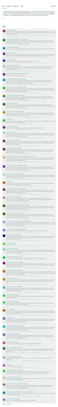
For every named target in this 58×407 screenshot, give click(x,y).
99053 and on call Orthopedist (13, 148)
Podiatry (39, 92)
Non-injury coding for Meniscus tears (15, 111)
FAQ (23, 11)
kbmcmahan (8, 292)
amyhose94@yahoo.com (10, 108)
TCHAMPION (8, 245)
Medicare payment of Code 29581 (14, 370)
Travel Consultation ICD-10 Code (14, 347)
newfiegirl (7, 344)
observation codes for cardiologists (14, 262)
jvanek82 (7, 153)
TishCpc (7, 123)
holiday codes (10, 317)
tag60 (7, 240)
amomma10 (8, 202)
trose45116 (8, 381)
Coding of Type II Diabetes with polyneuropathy (17, 383)
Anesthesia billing (11, 243)
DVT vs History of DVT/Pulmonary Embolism (16, 165)
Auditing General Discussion (40, 44)
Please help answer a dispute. (13, 196)
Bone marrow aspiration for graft (14, 377)
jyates (7, 76)
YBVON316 (8, 389)
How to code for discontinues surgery (15, 173)
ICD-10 (44, 70)
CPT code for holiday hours (13, 333)
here (10, 15)
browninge (7, 145)
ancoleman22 (8, 50)
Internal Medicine (47, 108)
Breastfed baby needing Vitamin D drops (16, 79)
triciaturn (7, 70)
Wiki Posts (9, 6)
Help (22, 6)
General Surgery (43, 100)
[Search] (53, 6)
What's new (15, 6)
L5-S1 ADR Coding (11, 52)
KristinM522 (8, 137)
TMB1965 (7, 92)
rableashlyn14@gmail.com (10, 35)
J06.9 (8, 364)
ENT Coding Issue (11, 30)
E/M (46, 267)
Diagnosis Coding (35, 50)
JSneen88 (7, 210)
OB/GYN (42, 179)
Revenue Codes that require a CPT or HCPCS (17, 39)
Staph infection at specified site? (14, 234)
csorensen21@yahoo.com (10, 267)
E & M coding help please (12, 301)
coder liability (10, 309)
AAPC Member (11, 12)
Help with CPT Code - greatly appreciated (16, 87)
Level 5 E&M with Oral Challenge (14, 286)
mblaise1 (7, 161)
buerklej (7, 323)
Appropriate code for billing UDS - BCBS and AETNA (18, 221)
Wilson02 (7, 62)
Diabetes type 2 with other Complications (16, 188)
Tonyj (7, 331)
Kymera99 (7, 44)
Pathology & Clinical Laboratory (42, 401)
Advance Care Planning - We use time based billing (18, 204)
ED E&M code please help (13, 294)
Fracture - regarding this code (13, 140)
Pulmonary (7, 401)
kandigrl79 (7, 275)
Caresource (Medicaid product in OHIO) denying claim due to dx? (21, 156)
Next (9, 404)
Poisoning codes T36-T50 (12, 65)
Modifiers (41, 123)
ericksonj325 (8, 100)
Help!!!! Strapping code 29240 (13, 356)
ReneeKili (7, 57)
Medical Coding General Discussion (12, 36)
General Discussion (43, 389)
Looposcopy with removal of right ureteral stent (17, 73)
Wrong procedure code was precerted (15, 95)
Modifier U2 (9, 119)
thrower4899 (8, 305)
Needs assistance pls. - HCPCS (14, 256)
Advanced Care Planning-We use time (15, 213)
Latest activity (4, 8)
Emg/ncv (9, 181)
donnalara (7, 367)
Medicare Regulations (41, 218)
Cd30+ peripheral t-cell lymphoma (14, 270)
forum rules (31, 11)
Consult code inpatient (12, 103)
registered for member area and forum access (39, 12)
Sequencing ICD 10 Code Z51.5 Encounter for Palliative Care (20, 392)
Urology (40, 76)
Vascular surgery (10, 59)
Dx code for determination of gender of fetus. (16, 229)
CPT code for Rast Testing (13, 398)
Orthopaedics (41, 137)
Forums (3, 6)
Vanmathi (7, 226)
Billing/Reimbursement (41, 210)
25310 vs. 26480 (10, 132)
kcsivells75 (8, 179)
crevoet (7, 232)
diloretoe (7, 374)
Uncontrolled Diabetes (12, 126)
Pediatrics (39, 339)
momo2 (7, 129)
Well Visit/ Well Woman (12, 248)
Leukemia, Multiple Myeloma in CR (14, 325)
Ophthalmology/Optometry (43, 259)
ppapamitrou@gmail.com (10, 360)
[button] (6, 6)
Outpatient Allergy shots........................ (15, 278)
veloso (7, 259)
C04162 (7, 396)
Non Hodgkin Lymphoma (12, 47)
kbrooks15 (7, 84)
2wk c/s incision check (12, 341)
